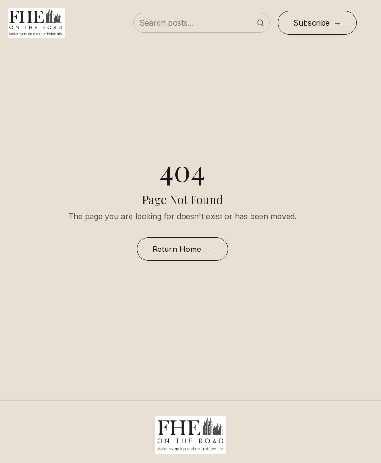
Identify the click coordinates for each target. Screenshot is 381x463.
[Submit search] (260, 23)
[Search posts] (201, 23)
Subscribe (311, 23)
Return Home (176, 249)
